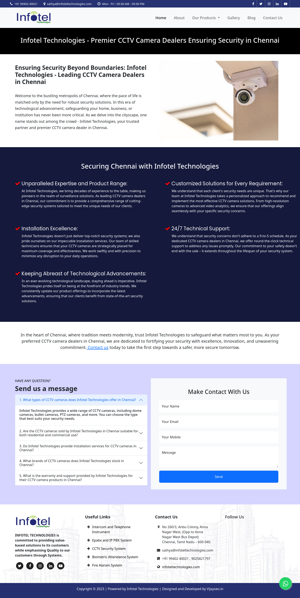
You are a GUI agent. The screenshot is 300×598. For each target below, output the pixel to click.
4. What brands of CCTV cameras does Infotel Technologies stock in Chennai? (71, 463)
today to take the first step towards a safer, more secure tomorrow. (174, 347)
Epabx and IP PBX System (112, 540)
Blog (252, 17)
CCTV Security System (109, 548)
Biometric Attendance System (115, 557)
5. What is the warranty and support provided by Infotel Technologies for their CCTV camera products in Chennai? (76, 477)
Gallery (233, 17)
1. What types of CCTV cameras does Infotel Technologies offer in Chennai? (77, 399)
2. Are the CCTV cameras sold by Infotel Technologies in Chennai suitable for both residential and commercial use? (78, 433)
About (179, 17)
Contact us (98, 347)
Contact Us (272, 17)
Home (160, 17)
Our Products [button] (204, 17)
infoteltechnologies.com (181, 567)
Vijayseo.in (215, 589)
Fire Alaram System (107, 565)
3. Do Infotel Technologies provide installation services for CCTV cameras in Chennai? (77, 448)
